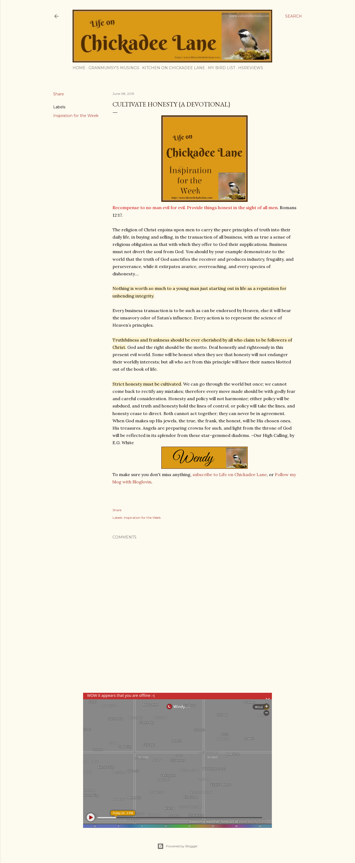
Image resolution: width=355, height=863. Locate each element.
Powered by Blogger (177, 846)
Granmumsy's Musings (113, 67)
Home (79, 67)
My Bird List (221, 67)
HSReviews (250, 67)
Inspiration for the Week (75, 115)
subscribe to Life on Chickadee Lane (230, 474)
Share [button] (58, 94)
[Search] (293, 16)
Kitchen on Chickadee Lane (173, 67)
